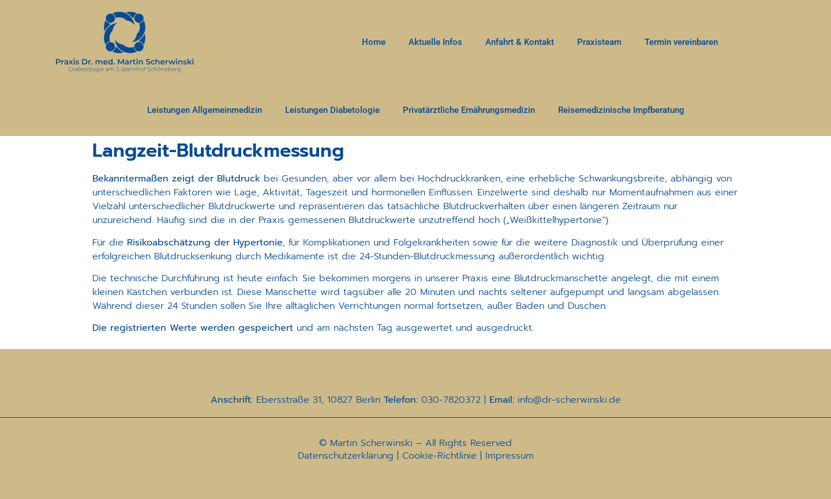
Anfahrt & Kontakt (519, 42)
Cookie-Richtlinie (439, 456)
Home (373, 42)
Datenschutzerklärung (346, 456)
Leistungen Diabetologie (332, 110)
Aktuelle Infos (435, 42)
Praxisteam (599, 42)
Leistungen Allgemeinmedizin (204, 110)
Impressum (509, 456)
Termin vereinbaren (681, 42)
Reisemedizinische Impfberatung (621, 110)
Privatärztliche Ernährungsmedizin (469, 110)
